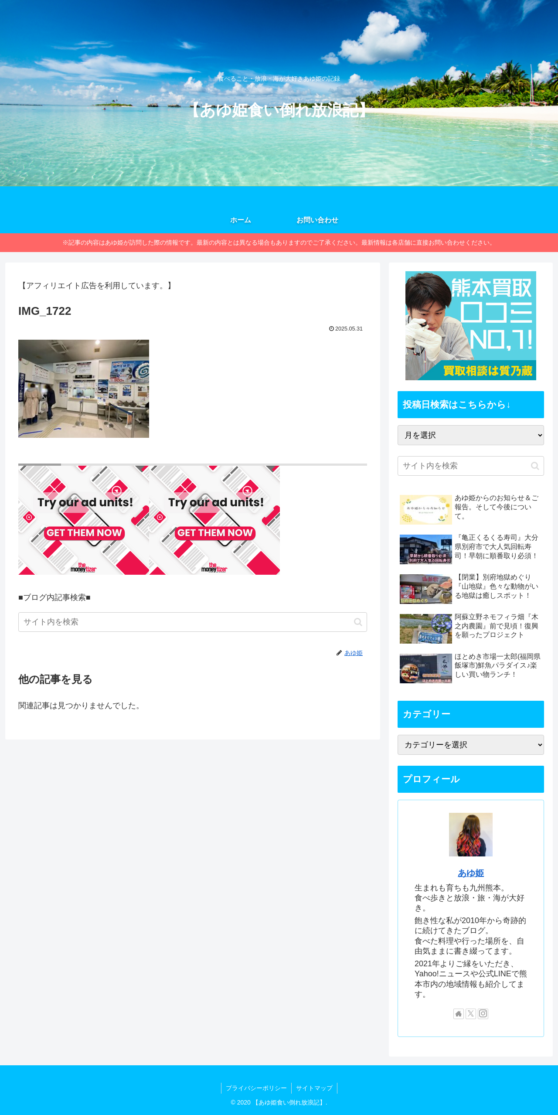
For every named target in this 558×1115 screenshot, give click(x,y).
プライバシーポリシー (256, 1087)
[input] (192, 622)
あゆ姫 (471, 873)
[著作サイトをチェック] (458, 1014)
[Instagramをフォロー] (483, 1014)
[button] (358, 622)
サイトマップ (314, 1087)
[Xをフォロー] (471, 1014)
